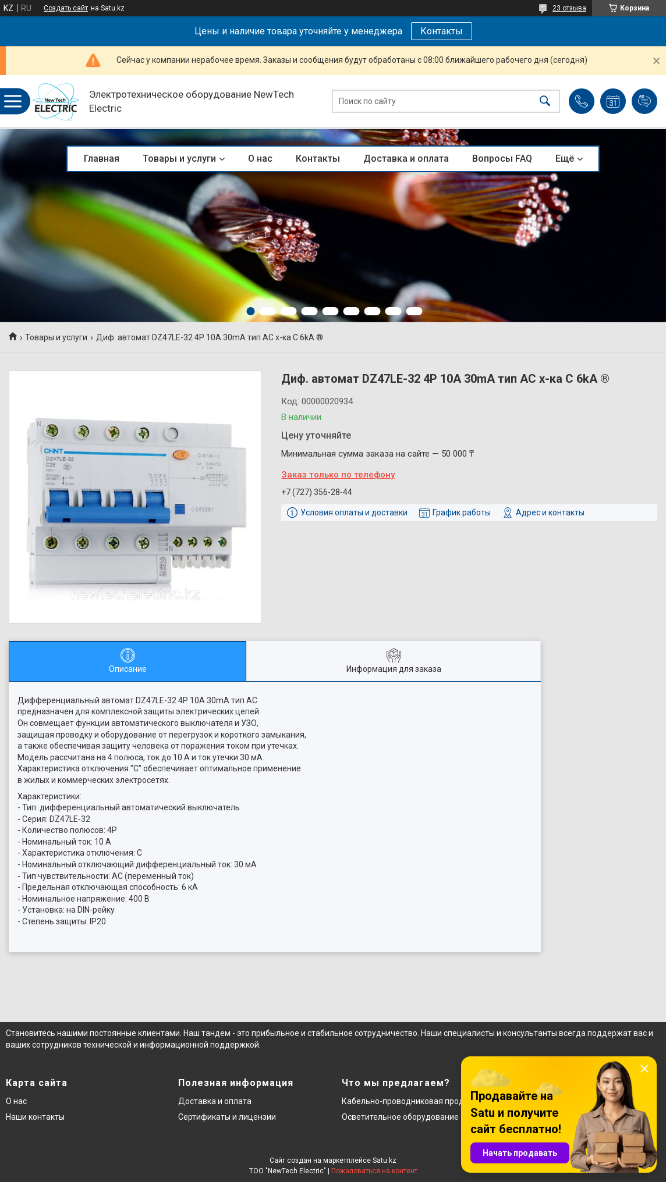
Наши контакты (35, 1117)
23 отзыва (569, 8)
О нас (260, 158)
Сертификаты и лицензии (227, 1117)
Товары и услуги (179, 158)
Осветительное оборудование (400, 1117)
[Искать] (545, 101)
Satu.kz (384, 1160)
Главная (101, 158)
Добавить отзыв (644, 101)
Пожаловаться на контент (374, 1171)
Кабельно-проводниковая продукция (414, 1101)
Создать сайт (66, 8)
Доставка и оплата (406, 158)
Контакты (441, 31)
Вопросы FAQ (502, 158)
